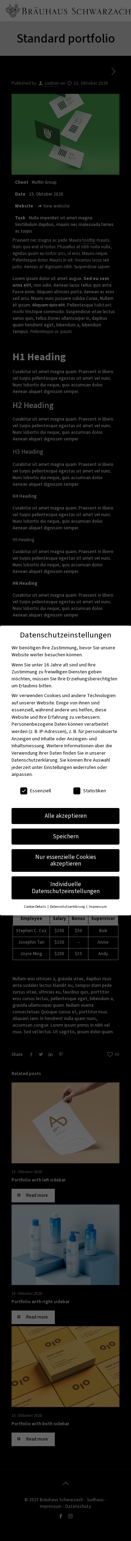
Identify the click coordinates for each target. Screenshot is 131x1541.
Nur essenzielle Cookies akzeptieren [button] (65, 860)
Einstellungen (58, 767)
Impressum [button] (98, 906)
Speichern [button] (66, 836)
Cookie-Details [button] (35, 906)
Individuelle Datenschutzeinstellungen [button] (66, 888)
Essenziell (35, 790)
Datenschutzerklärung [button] (68, 906)
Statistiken (89, 790)
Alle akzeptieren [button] (66, 815)
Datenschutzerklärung (35, 760)
